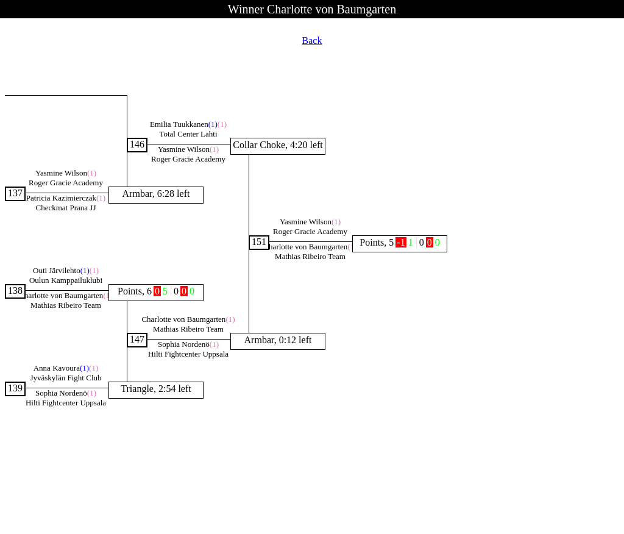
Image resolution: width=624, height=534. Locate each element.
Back (312, 40)
